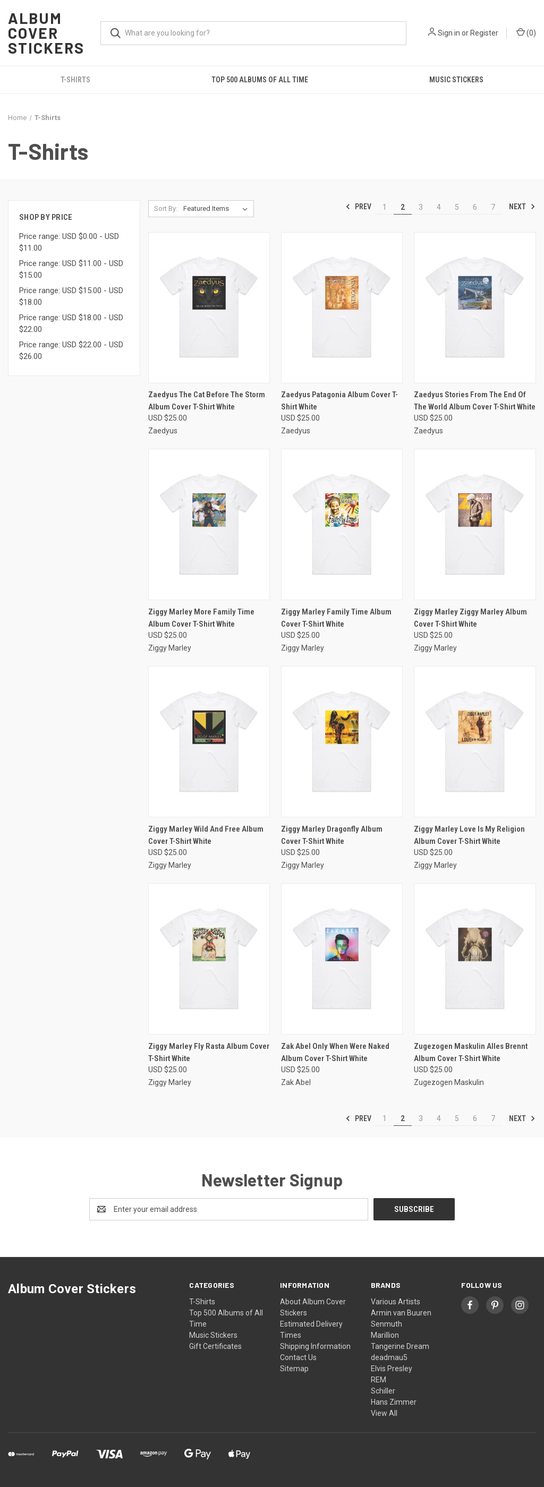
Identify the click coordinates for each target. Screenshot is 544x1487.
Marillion (385, 1335)
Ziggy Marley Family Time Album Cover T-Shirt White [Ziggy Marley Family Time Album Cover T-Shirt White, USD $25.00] (336, 618)
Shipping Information (315, 1346)
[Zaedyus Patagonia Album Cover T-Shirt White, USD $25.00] (342, 307)
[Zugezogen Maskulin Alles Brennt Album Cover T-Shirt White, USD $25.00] (474, 958)
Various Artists (395, 1301)
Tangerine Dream (400, 1346)
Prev (358, 206)
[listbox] (217, 209)
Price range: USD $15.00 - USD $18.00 (71, 296)
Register (484, 33)
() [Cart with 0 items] (526, 32)
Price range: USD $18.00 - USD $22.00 (71, 324)
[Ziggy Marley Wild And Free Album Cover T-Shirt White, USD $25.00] (209, 741)
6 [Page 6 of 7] (475, 207)
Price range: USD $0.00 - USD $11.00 (69, 242)
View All (384, 1413)
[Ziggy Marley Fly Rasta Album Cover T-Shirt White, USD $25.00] (209, 958)
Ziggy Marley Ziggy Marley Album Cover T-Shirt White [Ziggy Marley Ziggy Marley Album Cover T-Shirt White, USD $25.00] (470, 618)
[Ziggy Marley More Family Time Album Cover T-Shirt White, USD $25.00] (209, 524)
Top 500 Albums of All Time (259, 79)
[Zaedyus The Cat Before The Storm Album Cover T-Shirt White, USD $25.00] (209, 307)
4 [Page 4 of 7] (439, 207)
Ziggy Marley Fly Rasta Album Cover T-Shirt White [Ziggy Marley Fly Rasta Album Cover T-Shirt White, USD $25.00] (208, 1052)
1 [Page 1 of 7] (384, 207)
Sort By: (165, 208)
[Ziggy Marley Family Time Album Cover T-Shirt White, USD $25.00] (342, 524)
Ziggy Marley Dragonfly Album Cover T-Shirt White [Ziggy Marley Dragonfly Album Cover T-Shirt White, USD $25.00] (331, 835)
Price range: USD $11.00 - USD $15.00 (71, 269)
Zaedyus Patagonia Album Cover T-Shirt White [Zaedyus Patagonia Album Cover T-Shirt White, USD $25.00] (339, 401)
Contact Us (298, 1357)
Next (522, 206)
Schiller (383, 1391)
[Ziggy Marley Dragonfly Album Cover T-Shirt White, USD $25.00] (342, 741)
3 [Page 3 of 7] (421, 207)
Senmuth (386, 1324)
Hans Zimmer (393, 1402)
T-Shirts (75, 79)
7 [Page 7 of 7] (493, 207)
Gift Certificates (215, 1346)
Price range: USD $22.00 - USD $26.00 (71, 351)
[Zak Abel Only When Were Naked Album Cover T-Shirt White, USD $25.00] (342, 958)
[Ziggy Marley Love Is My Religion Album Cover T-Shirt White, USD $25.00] (474, 741)
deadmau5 (389, 1357)
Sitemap (294, 1368)
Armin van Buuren (401, 1313)
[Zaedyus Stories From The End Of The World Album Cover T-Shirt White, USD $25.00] (474, 307)
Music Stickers (456, 79)
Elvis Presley (391, 1368)
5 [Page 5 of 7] (457, 207)
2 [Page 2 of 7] (403, 207)
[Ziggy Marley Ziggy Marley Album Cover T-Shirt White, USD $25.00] (474, 524)
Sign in (449, 33)
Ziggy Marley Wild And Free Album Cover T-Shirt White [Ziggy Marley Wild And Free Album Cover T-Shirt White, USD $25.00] (206, 835)
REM (378, 1379)
